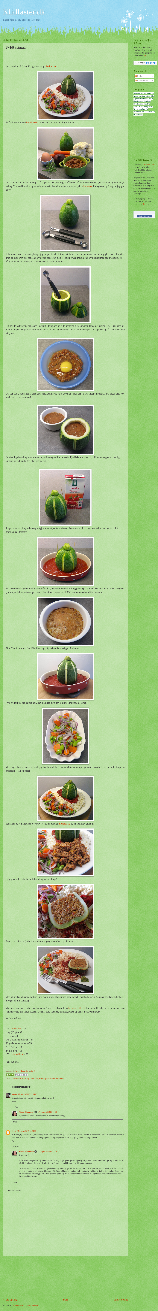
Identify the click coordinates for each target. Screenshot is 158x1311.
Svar (14, 1102)
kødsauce (87, 186)
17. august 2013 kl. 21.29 (26, 1131)
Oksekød (51, 1079)
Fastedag (25, 1079)
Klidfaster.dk (24, 11)
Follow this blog (144, 216)
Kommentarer (141, 81)
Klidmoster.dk (149, 165)
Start (65, 1299)
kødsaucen (51, 66)
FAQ (145, 55)
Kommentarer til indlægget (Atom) (26, 1305)
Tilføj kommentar (14, 1190)
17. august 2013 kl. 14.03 (27, 1094)
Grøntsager (43, 1079)
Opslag (139, 76)
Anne (14, 1131)
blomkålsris (32, 122)
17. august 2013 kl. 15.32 (47, 1112)
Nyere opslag (10, 1299)
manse (14, 1094)
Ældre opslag (121, 1299)
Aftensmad (17, 1079)
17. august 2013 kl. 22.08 (47, 1152)
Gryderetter (34, 1079)
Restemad (59, 1079)
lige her (145, 204)
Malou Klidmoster (26, 1112)
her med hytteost (76, 1008)
